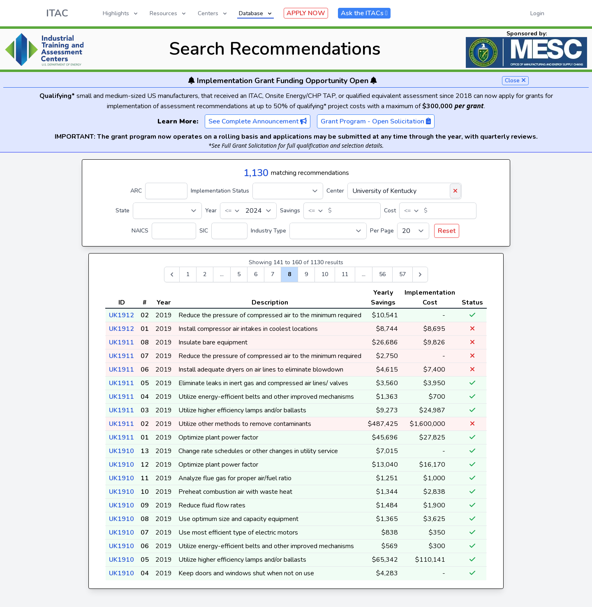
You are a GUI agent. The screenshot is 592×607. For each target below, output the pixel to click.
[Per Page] (413, 231)
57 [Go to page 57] (402, 274)
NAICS (140, 231)
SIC (203, 231)
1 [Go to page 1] (188, 274)
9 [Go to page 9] (306, 274)
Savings (290, 210)
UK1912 (121, 315)
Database (256, 13)
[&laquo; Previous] (172, 274)
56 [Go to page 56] (382, 274)
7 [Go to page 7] (272, 274)
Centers (213, 13)
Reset (447, 230)
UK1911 (121, 342)
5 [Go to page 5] (238, 274)
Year (211, 210)
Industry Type (268, 231)
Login (537, 13)
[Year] (248, 210)
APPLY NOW (306, 13)
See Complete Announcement (257, 121)
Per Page (382, 231)
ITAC (57, 13)
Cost (390, 210)
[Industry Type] (328, 231)
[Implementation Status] (287, 191)
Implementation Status (220, 191)
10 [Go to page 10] (324, 274)
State (123, 210)
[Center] (404, 191)
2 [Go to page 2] (204, 274)
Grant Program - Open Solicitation (376, 121)
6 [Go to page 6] (255, 274)
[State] (167, 210)
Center (335, 191)
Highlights (121, 13)
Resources (168, 13)
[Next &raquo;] (420, 274)
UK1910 (121, 451)
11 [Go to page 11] (345, 274)
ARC (136, 191)
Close (515, 80)
